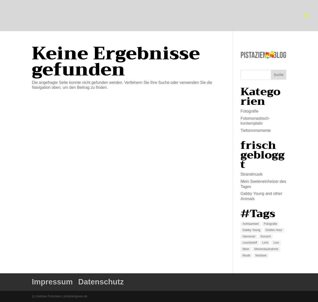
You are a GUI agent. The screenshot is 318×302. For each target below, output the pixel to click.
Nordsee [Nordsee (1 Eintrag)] (260, 255)
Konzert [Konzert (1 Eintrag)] (266, 236)
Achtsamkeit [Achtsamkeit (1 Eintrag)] (250, 224)
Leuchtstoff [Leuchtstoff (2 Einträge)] (249, 242)
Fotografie (249, 111)
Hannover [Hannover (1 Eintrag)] (248, 236)
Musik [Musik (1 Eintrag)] (246, 255)
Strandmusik (251, 174)
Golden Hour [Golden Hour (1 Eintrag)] (273, 230)
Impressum (52, 282)
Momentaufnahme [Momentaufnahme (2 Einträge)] (266, 249)
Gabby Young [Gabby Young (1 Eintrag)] (251, 230)
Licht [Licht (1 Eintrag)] (265, 242)
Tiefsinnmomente (255, 130)
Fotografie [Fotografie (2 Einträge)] (270, 224)
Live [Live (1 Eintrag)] (276, 242)
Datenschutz (101, 282)
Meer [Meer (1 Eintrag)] (245, 249)
